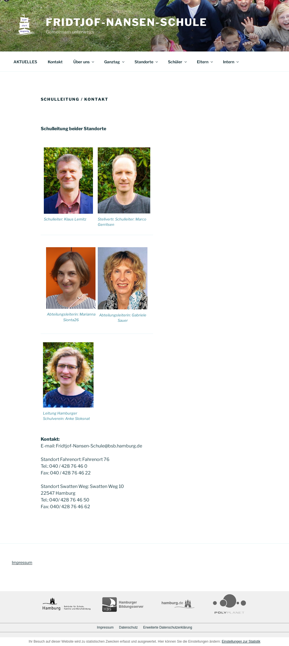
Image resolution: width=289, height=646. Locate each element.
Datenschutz (128, 627)
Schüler (178, 61)
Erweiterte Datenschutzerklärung (167, 627)
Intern (231, 61)
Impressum (22, 562)
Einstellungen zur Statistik (241, 641)
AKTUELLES (25, 61)
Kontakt (55, 61)
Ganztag (114, 61)
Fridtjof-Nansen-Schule (126, 22)
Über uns (84, 61)
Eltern (205, 61)
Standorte (147, 61)
